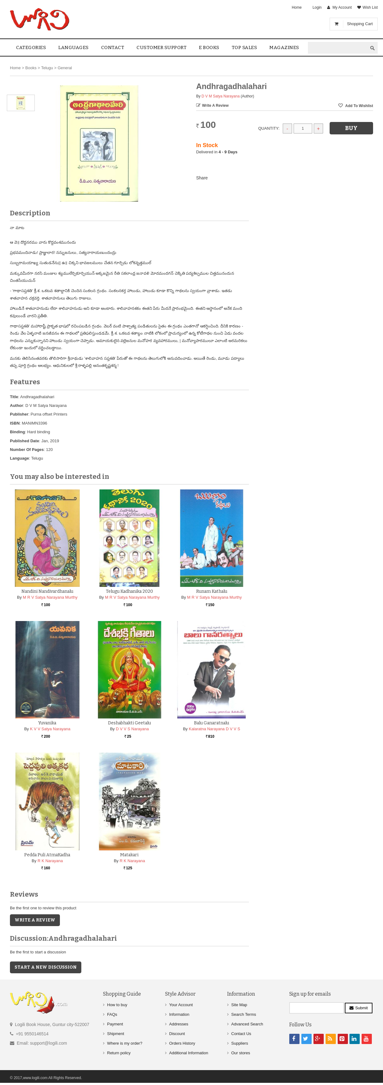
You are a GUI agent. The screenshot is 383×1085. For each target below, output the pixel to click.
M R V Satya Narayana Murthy (50, 597)
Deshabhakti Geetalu (129, 723)
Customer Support (162, 47)
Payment (115, 1024)
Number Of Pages (27, 449)
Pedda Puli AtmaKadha (47, 855)
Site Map (239, 1004)
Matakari (129, 855)
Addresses (178, 1024)
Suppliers (239, 1043)
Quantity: (269, 128)
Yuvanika (47, 723)
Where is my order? (124, 1043)
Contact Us (241, 1033)
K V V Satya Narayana (50, 729)
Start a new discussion (46, 967)
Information (179, 1014)
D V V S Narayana (132, 729)
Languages (73, 47)
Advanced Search (247, 1024)
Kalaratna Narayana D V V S (214, 729)
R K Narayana (50, 860)
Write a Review (215, 105)
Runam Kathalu (211, 591)
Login (317, 7)
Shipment (115, 1033)
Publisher (19, 414)
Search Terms (243, 1014)
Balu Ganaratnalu (211, 723)
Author (16, 405)
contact (112, 47)
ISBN (15, 423)
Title (14, 396)
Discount (177, 1033)
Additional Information (188, 1053)
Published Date (24, 441)
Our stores (240, 1053)
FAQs (112, 1014)
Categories (31, 47)
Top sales (244, 47)
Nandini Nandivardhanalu (47, 591)
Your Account (181, 1004)
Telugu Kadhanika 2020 (129, 591)
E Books (209, 47)
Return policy (119, 1053)
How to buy (117, 1004)
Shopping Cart (360, 23)
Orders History (182, 1043)
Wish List (370, 7)
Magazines (284, 47)
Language (19, 458)
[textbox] (338, 48)
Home (297, 7)
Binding (17, 432)
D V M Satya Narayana (220, 96)
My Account (342, 7)
